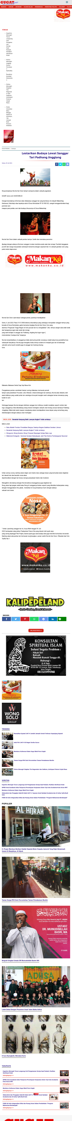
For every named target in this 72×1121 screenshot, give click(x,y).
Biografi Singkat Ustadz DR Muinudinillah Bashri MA (20, 960)
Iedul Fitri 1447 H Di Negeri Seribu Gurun (26, 742)
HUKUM (11, 7)
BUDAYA (3, 7)
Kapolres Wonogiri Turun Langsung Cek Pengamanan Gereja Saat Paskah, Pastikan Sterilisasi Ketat (33, 784)
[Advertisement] (36, 1108)
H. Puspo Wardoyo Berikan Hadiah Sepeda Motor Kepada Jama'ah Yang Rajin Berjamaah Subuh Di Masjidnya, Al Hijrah (33, 850)
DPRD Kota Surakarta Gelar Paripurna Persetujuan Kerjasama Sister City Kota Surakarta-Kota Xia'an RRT (35, 787)
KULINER (62, 7)
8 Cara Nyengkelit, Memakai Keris (14, 1056)
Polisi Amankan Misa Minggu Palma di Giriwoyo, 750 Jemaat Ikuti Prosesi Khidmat (9, 116)
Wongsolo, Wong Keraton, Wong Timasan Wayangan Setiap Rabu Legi (29, 433)
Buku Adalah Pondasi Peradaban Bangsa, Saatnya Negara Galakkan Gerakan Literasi (33, 427)
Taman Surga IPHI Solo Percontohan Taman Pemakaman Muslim (34, 760)
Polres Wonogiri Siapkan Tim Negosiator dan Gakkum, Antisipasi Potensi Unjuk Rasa (9, 94)
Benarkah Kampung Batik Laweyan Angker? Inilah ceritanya (31, 419)
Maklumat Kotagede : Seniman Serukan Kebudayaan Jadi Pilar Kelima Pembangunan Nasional (36, 436)
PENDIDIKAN (39, 7)
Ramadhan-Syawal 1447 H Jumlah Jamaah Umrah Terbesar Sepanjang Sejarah (38, 733)
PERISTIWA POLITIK (51, 7)
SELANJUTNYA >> (36, 630)
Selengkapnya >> (8, 1075)
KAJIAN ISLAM (28, 7)
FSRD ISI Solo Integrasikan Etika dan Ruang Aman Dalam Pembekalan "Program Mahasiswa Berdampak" (35, 797)
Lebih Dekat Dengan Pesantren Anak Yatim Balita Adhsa (22, 1009)
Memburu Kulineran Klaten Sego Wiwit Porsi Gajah (30, 751)
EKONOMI (18, 7)
